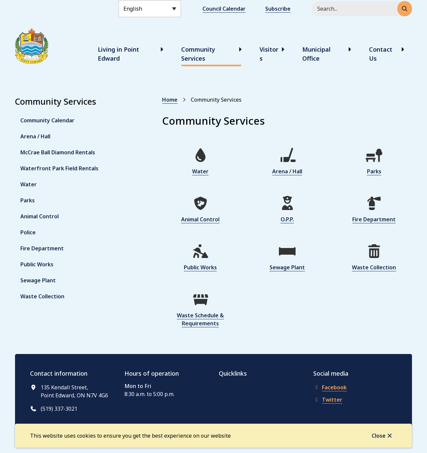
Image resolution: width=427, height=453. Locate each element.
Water (28, 184)
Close (379, 435)
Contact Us (380, 53)
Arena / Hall (35, 136)
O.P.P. (287, 219)
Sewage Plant (38, 280)
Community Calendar (47, 120)
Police (28, 232)
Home (169, 99)
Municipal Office (316, 53)
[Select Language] (149, 8)
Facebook (330, 387)
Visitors (269, 53)
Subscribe (278, 8)
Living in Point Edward (118, 53)
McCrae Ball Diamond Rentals (57, 152)
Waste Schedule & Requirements (200, 319)
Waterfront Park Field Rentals (59, 168)
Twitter (327, 399)
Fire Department (42, 248)
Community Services (198, 53)
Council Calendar (224, 8)
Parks (27, 200)
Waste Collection (42, 296)
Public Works (36, 264)
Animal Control (39, 216)
